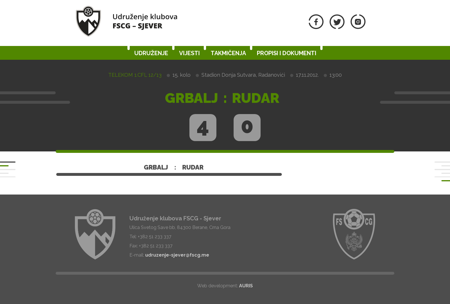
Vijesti (189, 53)
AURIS (246, 285)
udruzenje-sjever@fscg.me (177, 255)
